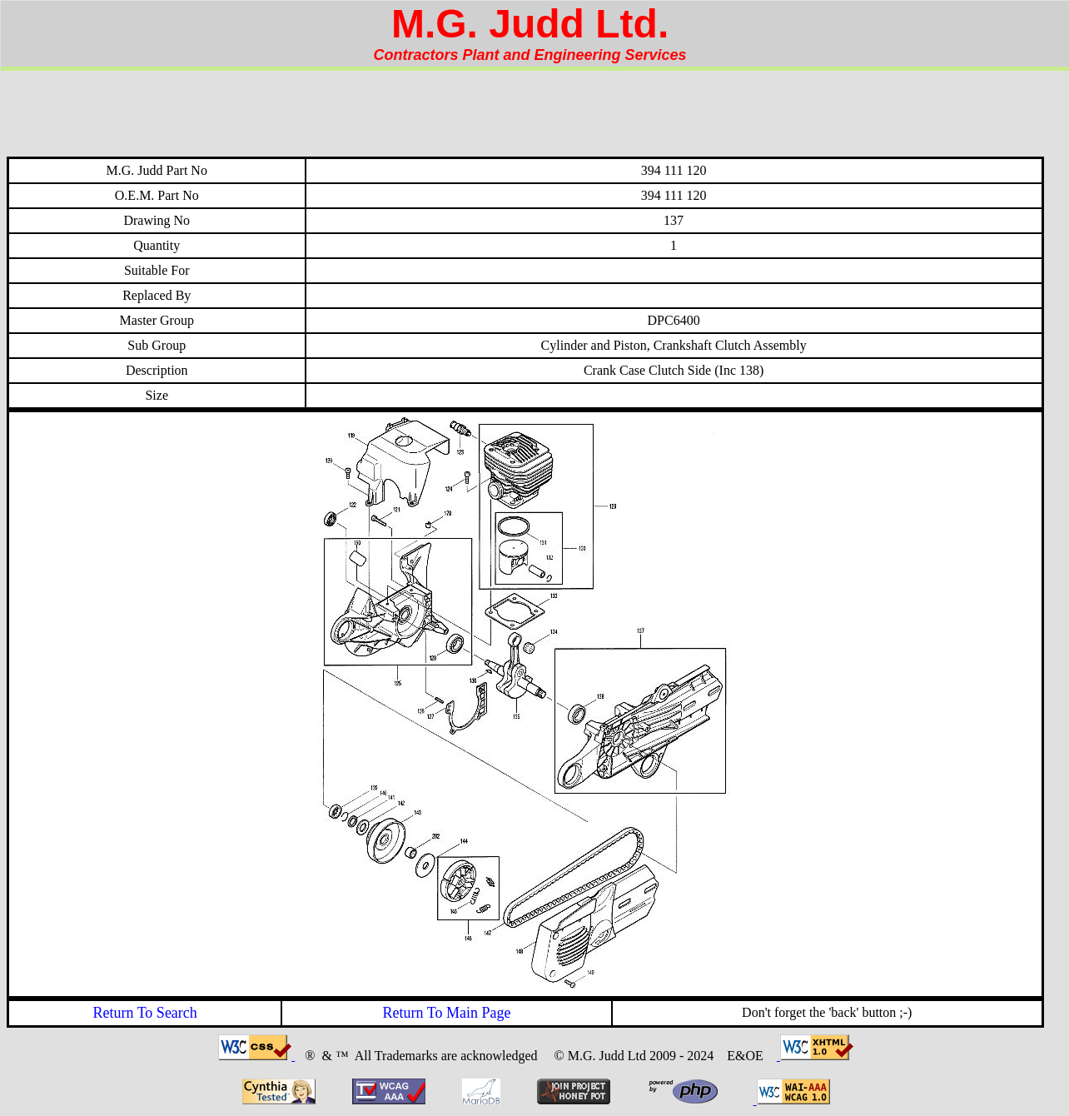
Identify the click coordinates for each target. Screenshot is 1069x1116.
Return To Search (144, 1012)
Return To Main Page (447, 1012)
